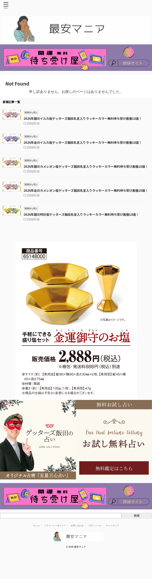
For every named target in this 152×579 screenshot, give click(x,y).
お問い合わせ (77, 537)
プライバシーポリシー (55, 537)
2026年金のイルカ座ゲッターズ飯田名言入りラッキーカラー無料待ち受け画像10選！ (86, 142)
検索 (137, 526)
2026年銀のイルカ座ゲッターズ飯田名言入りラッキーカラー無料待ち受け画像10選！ (86, 118)
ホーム (36, 537)
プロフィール (94, 537)
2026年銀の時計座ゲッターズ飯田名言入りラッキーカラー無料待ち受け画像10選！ (85, 225)
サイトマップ (112, 537)
